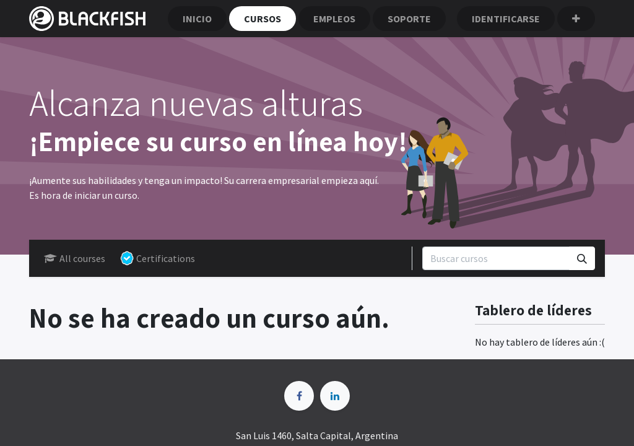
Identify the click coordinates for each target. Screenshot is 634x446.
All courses (74, 258)
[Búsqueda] (582, 258)
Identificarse (506, 18)
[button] (576, 18)
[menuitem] (197, 18)
